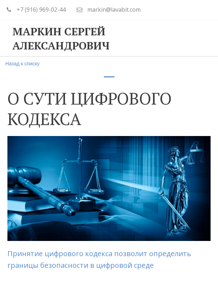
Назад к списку (22, 63)
